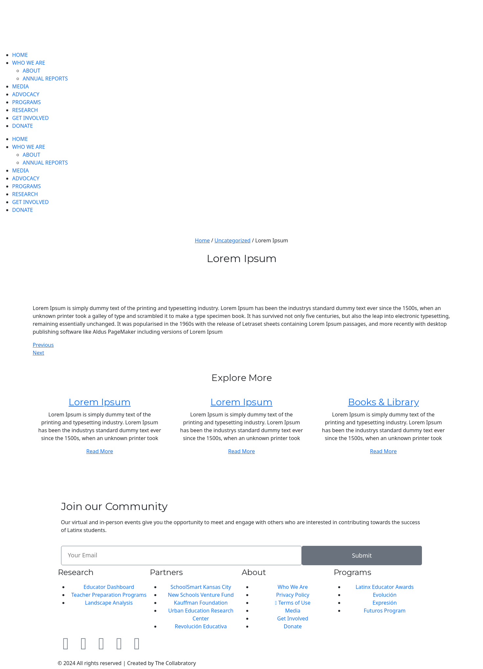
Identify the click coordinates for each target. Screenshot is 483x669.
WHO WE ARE (28, 62)
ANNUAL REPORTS (45, 78)
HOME (20, 54)
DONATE (22, 125)
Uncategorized (232, 240)
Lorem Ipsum (100, 402)
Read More (99, 451)
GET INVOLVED (30, 118)
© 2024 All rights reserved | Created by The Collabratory (127, 663)
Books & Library (383, 402)
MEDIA (20, 86)
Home (202, 240)
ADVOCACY (25, 94)
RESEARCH (25, 110)
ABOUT (31, 70)
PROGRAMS (26, 102)
